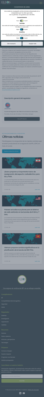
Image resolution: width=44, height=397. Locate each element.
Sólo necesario (11, 43)
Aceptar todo (32, 43)
